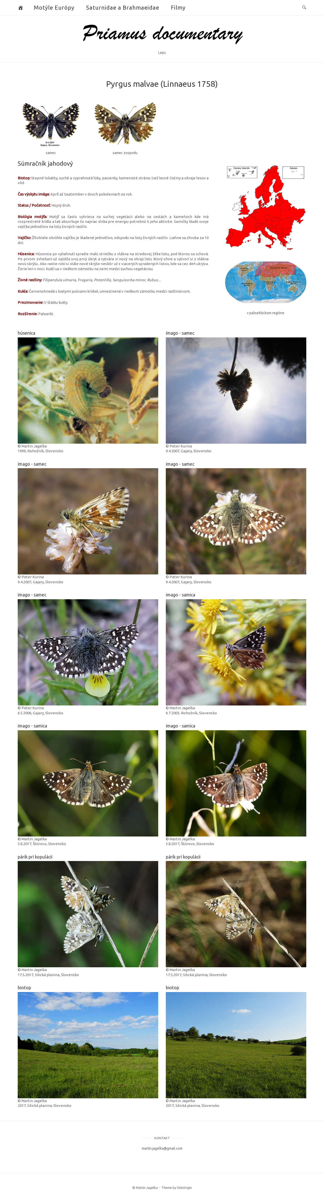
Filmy (178, 7)
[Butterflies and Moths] (21, 8)
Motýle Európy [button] (54, 7)
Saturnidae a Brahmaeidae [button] (122, 7)
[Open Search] (304, 7)
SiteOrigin (184, 1187)
